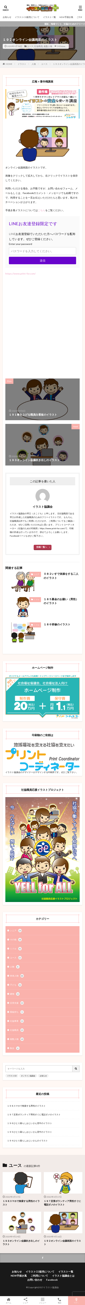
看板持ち (17, 1012)
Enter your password (20, 243)
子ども (16, 985)
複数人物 (48, 46)
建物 (15, 994)
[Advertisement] (42, 325)
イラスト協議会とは (63, 1275)
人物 (34, 64)
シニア (36, 574)
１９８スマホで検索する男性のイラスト (26, 1105)
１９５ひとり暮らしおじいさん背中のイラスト (29, 1132)
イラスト (22, 64)
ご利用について (39, 1275)
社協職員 (38, 46)
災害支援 (17, 1003)
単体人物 (17, 976)
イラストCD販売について (27, 17)
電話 (59, 1301)
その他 (16, 939)
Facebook (52, 1279)
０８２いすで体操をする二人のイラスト (61, 575)
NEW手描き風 (66, 17)
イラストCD (12, 1076)
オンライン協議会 (28, 1076)
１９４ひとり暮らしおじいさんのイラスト (27, 1140)
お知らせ (7, 17)
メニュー (42, 1301)
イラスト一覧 (49, 17)
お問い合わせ (34, 1279)
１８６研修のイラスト (57, 624)
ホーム (8, 1301)
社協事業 (17, 1021)
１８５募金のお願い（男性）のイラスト (61, 601)
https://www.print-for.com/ (20, 273)
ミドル (36, 599)
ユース (30, 46)
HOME (9, 64)
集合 (15, 1048)
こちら (41, 210)
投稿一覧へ (41, 547)
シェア (25, 1301)
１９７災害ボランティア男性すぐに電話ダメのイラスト (34, 1114)
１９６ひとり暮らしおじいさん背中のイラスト (29, 1123)
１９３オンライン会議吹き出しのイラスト (21, 1242)
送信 (42, 260)
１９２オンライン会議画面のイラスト (62, 1242)
